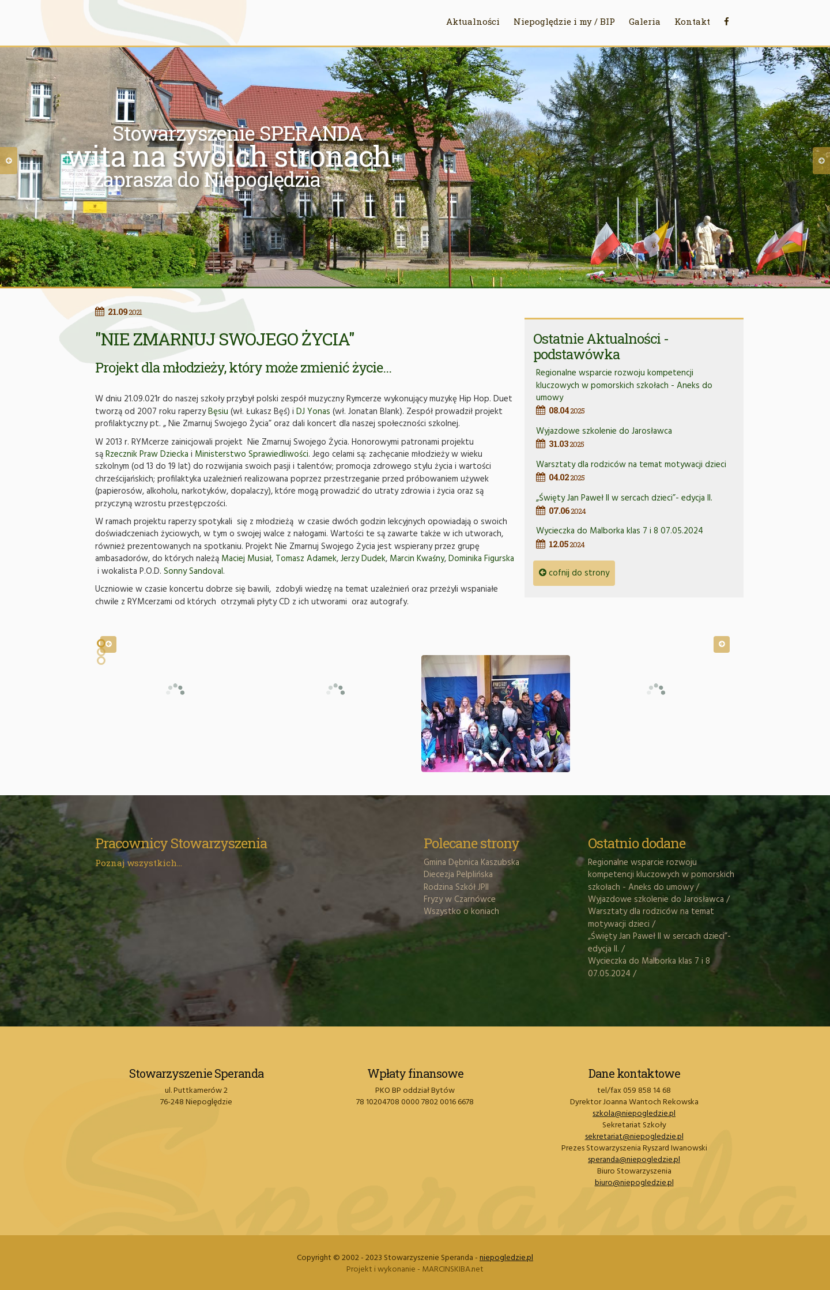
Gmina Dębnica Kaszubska (471, 863)
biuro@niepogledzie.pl (634, 1183)
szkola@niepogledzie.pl (634, 1113)
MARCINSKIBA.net (453, 1269)
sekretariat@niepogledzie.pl (634, 1137)
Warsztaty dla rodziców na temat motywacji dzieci (635, 471)
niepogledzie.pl (506, 1258)
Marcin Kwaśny (417, 559)
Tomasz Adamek (306, 559)
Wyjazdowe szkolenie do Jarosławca (635, 437)
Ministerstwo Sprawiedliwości (251, 454)
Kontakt (692, 21)
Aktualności (473, 21)
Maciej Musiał (246, 559)
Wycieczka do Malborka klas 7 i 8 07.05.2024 (635, 537)
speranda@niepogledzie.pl (634, 1160)
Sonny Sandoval (193, 571)
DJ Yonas (313, 412)
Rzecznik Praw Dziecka (146, 454)
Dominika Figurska (481, 559)
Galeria (645, 21)
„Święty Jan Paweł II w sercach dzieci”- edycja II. (635, 504)
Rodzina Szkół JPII (456, 887)
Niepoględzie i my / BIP (564, 21)
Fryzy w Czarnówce (460, 900)
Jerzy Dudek (363, 559)
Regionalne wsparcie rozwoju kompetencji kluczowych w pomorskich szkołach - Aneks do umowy (635, 391)
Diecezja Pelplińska (458, 875)
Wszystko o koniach (461, 912)
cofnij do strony (574, 573)
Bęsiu (218, 412)
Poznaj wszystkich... (138, 862)
